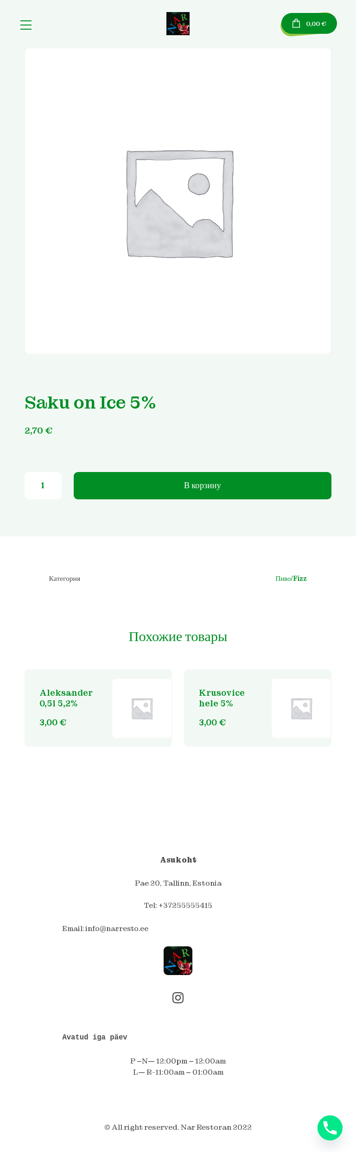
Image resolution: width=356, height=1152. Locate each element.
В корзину (203, 486)
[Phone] (330, 1127)
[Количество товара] (43, 487)
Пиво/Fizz (290, 580)
